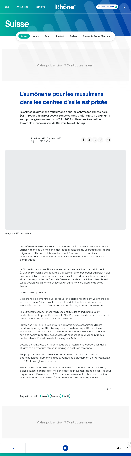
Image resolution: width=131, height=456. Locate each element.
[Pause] (65, 448)
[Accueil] (65, 6)
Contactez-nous (80, 65)
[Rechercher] (123, 6)
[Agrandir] (126, 448)
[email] (108, 140)
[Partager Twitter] (89, 140)
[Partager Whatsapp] (95, 140)
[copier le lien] (100, 140)
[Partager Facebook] (83, 140)
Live (7, 6)
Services (40, 6)
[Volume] (119, 448)
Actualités (22, 6)
